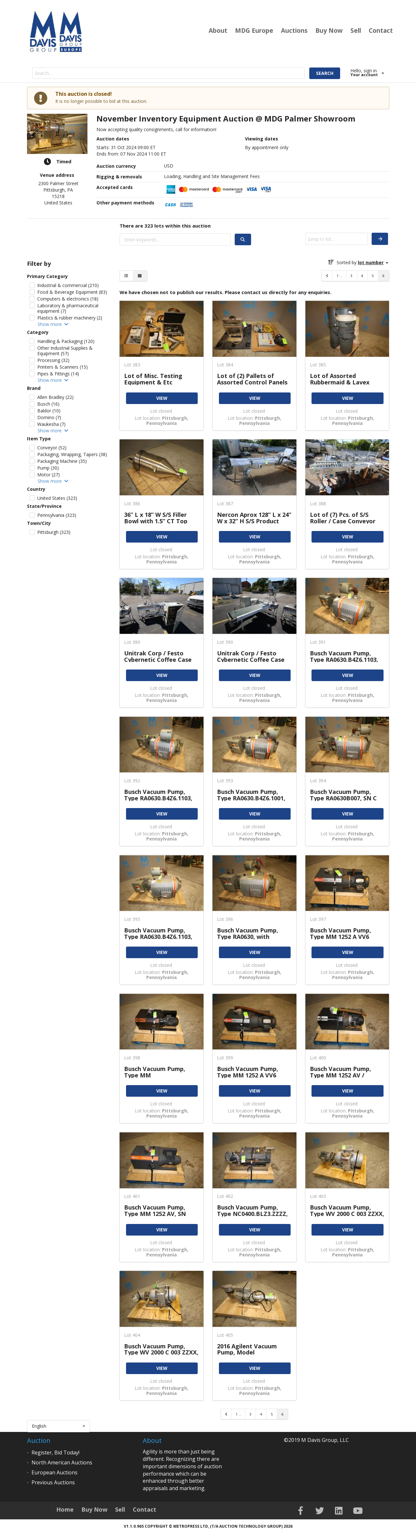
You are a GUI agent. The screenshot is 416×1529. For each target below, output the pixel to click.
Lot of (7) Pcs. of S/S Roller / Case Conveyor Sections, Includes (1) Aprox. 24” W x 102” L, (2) (346, 517)
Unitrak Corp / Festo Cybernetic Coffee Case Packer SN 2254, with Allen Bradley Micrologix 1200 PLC (159, 656)
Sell (355, 30)
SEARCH (324, 73)
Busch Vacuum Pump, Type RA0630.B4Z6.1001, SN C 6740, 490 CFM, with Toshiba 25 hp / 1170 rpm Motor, (252, 794)
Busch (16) (48, 404)
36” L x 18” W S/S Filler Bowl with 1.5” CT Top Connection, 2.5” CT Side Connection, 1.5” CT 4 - (159, 517)
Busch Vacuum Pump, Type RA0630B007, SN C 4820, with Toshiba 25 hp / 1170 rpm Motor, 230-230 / (347, 794)
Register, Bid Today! (55, 1452)
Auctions (294, 30)
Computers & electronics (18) (67, 298)
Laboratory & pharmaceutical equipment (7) (67, 308)
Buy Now (329, 30)
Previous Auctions (53, 1482)
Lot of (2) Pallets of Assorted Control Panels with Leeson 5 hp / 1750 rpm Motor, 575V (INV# (252, 379)
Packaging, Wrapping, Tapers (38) (72, 454)
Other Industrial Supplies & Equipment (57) (65, 350)
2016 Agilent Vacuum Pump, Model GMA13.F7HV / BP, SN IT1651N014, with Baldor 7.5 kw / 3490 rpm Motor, (252, 1349)
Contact (381, 30)
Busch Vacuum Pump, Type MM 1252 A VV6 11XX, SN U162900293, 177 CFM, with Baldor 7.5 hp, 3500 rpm (253, 1072)
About (218, 30)
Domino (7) (49, 417)
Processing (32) (53, 360)
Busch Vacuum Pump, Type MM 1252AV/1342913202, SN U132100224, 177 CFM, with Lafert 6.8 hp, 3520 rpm (158, 1072)
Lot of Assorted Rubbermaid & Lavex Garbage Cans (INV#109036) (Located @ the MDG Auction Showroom (346, 379)
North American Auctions (62, 1462)
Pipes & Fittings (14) (58, 373)
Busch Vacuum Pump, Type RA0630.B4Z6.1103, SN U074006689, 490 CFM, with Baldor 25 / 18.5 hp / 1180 (160, 794)
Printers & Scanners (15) (62, 367)
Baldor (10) (48, 410)
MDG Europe (254, 30)
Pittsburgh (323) (53, 532)
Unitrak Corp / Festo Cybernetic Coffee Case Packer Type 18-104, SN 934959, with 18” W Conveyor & (251, 656)
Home (65, 1509)
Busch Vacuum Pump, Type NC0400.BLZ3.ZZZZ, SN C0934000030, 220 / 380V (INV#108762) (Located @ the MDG (252, 1210)
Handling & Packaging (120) (66, 341)
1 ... (339, 275)
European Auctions (54, 1472)
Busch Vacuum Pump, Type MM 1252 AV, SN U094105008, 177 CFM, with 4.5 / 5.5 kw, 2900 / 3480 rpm (157, 1210)
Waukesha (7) (51, 424)
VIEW (161, 398)
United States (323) (57, 498)
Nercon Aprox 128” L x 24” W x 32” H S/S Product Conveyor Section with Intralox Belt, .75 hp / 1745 (254, 517)
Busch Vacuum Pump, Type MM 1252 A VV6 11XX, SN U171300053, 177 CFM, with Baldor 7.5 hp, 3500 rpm (346, 933)
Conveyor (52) (52, 447)
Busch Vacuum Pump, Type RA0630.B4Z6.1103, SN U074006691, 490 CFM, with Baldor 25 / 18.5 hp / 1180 (346, 656)
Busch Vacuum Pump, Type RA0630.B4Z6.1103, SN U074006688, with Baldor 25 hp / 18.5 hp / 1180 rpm (158, 933)
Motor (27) (48, 474)
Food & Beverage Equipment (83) (72, 292)
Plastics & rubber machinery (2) (69, 317)
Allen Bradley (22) (55, 397)
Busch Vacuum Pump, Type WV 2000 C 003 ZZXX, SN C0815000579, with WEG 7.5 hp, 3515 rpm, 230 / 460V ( (347, 1210)
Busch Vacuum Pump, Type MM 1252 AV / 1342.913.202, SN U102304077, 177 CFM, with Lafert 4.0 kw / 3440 (345, 1072)
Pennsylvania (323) (56, 515)
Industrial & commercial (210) (68, 285)
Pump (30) (48, 468)
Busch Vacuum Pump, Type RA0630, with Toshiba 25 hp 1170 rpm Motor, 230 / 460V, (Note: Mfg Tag (253, 933)
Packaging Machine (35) (62, 461)
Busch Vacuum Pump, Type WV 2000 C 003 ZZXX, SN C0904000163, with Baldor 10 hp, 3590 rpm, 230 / (161, 1349)
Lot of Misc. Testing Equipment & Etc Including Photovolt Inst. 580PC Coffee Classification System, (160, 379)
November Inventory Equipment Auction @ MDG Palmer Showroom (225, 119)
